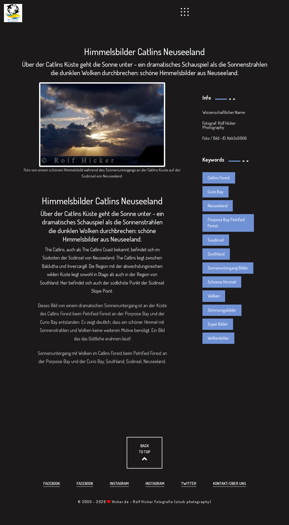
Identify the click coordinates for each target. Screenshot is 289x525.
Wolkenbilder (218, 338)
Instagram (119, 483)
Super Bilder (218, 324)
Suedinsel (216, 240)
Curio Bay (215, 191)
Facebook (51, 483)
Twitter (188, 483)
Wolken (214, 295)
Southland (216, 254)
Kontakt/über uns (229, 483)
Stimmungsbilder (222, 310)
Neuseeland (218, 205)
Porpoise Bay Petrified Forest (226, 222)
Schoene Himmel (222, 282)
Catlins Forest (219, 177)
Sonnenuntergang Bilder (228, 268)
